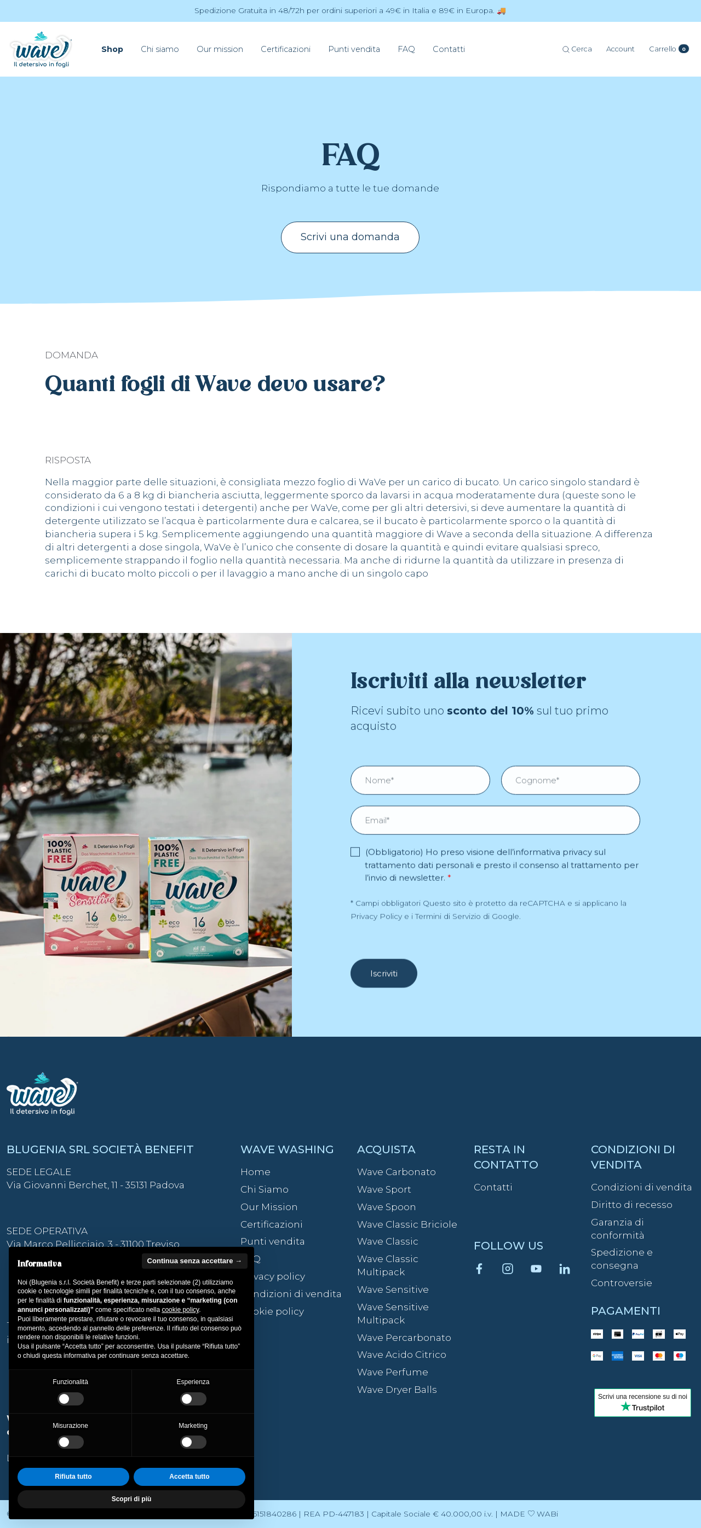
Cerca (577, 49)
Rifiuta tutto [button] (73, 1476)
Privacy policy (272, 1276)
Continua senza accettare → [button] (194, 1261)
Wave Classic (387, 1241)
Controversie (621, 1282)
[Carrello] (669, 49)
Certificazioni (271, 1224)
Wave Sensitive (393, 1289)
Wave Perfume (392, 1372)
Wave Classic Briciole (407, 1224)
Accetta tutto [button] (189, 1476)
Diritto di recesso (632, 1204)
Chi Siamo (264, 1189)
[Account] (620, 49)
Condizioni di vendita (291, 1293)
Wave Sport (384, 1189)
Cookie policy (272, 1311)
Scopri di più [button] (132, 1499)
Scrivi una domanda (350, 237)
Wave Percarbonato (404, 1337)
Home (255, 1171)
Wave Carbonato (396, 1171)
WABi (547, 1513)
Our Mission (269, 1206)
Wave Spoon (386, 1206)
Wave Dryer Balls (397, 1389)
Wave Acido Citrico (401, 1354)
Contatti (493, 1187)
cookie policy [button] (180, 1310)
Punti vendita (272, 1241)
